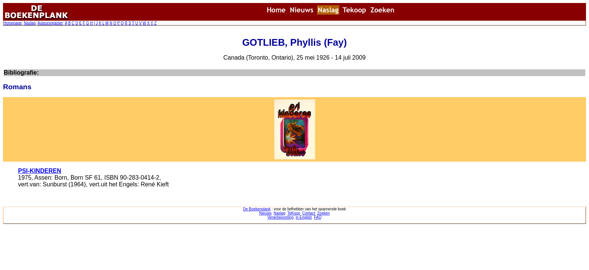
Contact (308, 213)
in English (304, 217)
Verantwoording (280, 217)
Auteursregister (50, 23)
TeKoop (293, 213)
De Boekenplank (256, 209)
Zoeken (323, 213)
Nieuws (265, 213)
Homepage (12, 23)
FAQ (318, 217)
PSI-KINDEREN (39, 171)
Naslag (29, 23)
